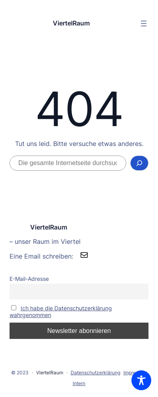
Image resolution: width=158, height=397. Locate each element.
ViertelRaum (71, 23)
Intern (79, 383)
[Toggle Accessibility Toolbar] (141, 380)
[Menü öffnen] (143, 23)
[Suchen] (139, 163)
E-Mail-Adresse (29, 278)
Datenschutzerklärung (95, 373)
